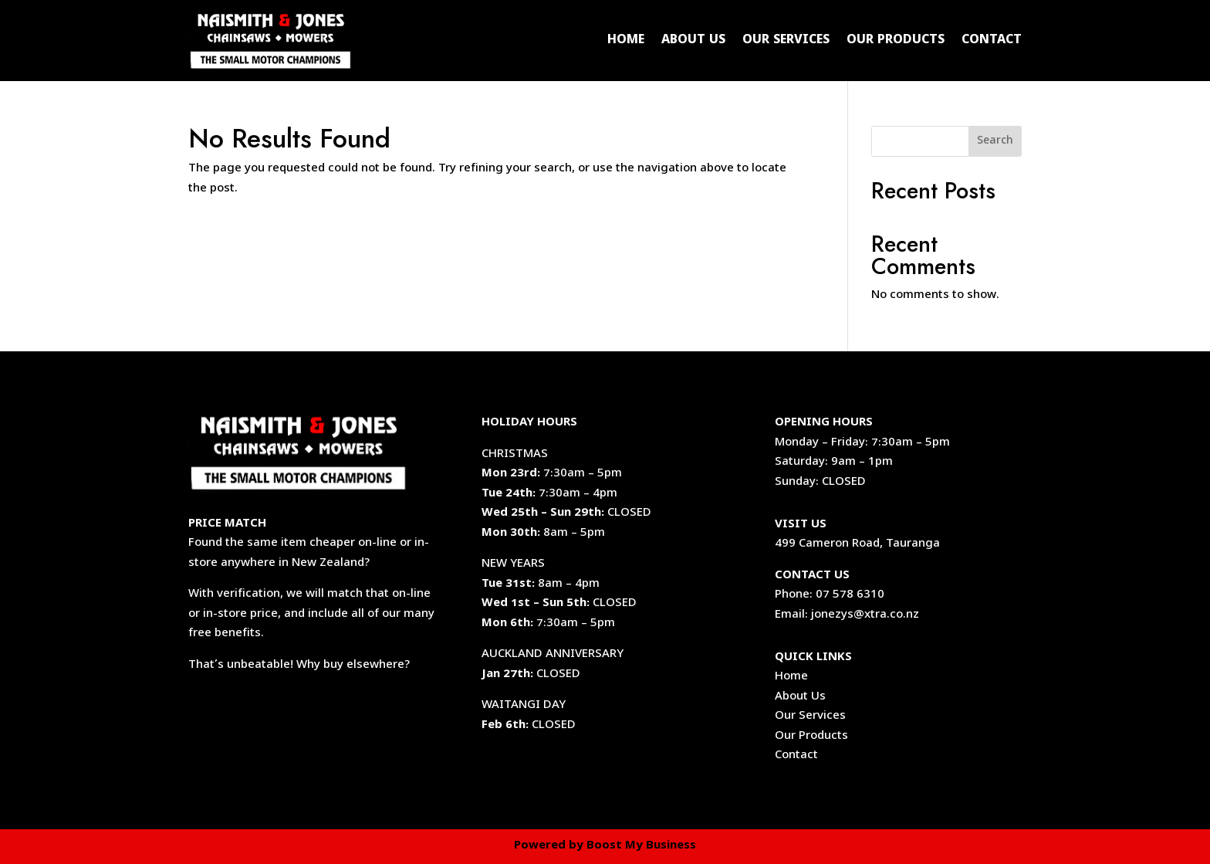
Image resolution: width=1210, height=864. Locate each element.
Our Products (896, 40)
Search (995, 141)
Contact (992, 40)
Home (625, 40)
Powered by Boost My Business (605, 846)
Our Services (786, 40)
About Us (693, 40)
